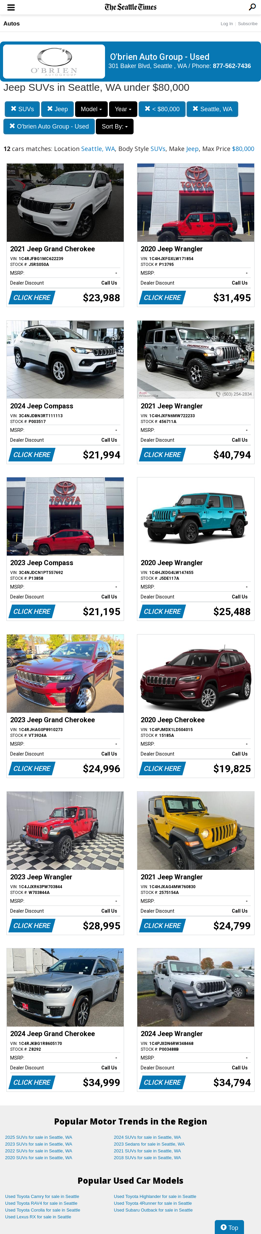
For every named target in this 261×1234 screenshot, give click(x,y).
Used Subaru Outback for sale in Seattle (153, 1210)
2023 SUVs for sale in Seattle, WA (38, 1144)
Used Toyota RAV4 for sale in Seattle (41, 1203)
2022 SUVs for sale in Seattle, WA (38, 1150)
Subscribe (248, 23)
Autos (11, 23)
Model (91, 109)
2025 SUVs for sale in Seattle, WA (38, 1137)
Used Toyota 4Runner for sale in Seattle (153, 1203)
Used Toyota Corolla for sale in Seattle (42, 1210)
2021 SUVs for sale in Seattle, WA (147, 1150)
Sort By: (115, 126)
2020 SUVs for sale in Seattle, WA (38, 1157)
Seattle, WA (212, 109)
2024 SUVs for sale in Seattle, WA (147, 1137)
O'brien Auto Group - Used (49, 126)
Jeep (57, 109)
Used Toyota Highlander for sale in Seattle (155, 1196)
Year (123, 109)
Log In (227, 23)
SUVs (22, 109)
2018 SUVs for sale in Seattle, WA (147, 1157)
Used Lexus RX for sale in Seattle (38, 1216)
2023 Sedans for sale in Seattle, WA (149, 1144)
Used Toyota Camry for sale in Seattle (42, 1196)
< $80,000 (162, 109)
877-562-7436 (232, 66)
